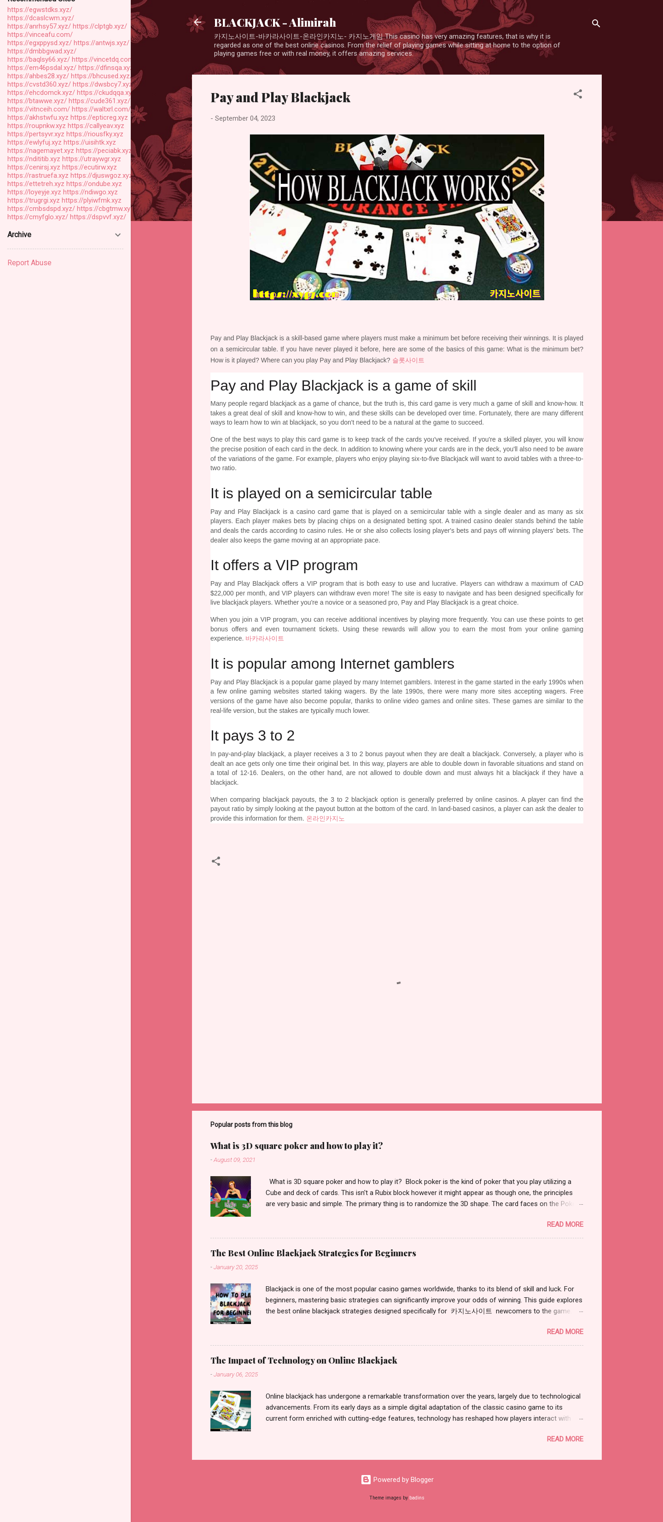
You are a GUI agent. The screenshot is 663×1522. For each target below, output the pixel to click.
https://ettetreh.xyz (35, 184)
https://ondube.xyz (94, 184)
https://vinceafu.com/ (40, 34)
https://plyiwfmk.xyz (92, 200)
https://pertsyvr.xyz (35, 134)
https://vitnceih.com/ (38, 109)
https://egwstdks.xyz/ (39, 10)
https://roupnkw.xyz (36, 126)
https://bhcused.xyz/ (102, 76)
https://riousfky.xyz (94, 134)
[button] (577, 95)
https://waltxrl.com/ (101, 109)
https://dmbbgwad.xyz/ (41, 51)
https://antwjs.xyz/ (101, 43)
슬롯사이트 (408, 360)
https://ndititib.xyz (33, 159)
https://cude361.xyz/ (99, 101)
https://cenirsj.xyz (33, 167)
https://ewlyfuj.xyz (34, 142)
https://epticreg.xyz (99, 117)
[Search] (596, 25)
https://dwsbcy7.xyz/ (104, 84)
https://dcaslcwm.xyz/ (40, 18)
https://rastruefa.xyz (38, 175)
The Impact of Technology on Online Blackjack (303, 1360)
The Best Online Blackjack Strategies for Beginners (313, 1253)
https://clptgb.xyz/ (100, 26)
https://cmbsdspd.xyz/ (41, 208)
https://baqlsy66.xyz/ (38, 59)
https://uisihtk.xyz (90, 142)
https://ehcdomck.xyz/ (41, 92)
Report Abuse (29, 262)
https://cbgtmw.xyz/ (107, 208)
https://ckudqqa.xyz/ (107, 92)
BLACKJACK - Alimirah (275, 22)
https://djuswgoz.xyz (101, 175)
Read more (565, 1224)
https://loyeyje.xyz (34, 192)
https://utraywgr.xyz (91, 159)
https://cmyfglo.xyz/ (37, 217)
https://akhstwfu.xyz (38, 117)
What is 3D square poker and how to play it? (296, 1145)
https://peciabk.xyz (104, 150)
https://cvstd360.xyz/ (39, 84)
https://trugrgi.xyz (33, 200)
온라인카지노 (325, 818)
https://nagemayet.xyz (40, 150)
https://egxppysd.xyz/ (39, 43)
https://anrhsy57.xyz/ (39, 26)
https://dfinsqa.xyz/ (107, 68)
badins (417, 1498)
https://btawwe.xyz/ (37, 101)
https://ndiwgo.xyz (90, 192)
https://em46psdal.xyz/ (41, 68)
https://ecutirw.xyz (89, 167)
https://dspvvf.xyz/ (98, 217)
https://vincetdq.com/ (104, 59)
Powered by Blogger (397, 1479)
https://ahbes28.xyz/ (38, 76)
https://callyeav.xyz (96, 126)
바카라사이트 (264, 638)
